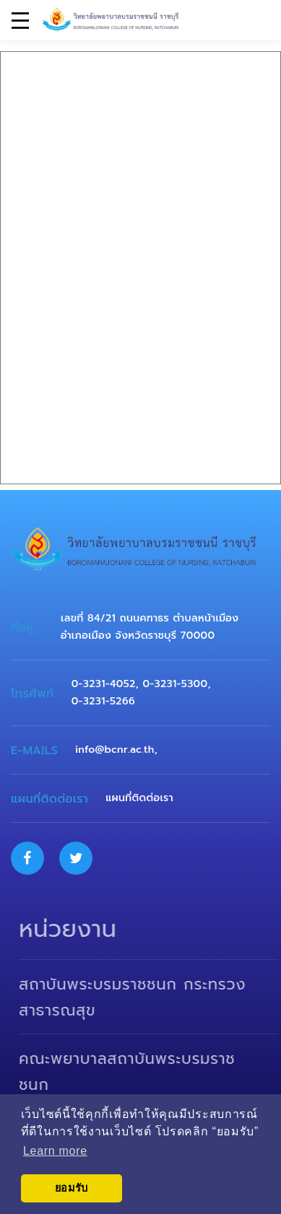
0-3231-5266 (103, 701)
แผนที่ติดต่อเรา (139, 797)
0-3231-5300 (175, 683)
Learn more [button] (55, 1151)
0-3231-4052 (104, 683)
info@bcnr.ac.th (114, 749)
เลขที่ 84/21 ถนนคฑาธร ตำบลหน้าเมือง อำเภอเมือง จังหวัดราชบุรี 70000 (150, 627)
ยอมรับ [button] (72, 1188)
